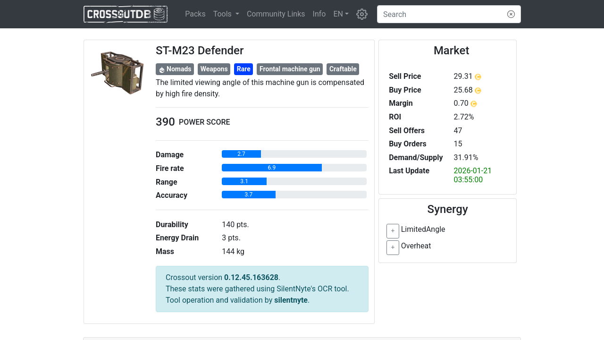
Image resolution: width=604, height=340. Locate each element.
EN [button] (338, 13)
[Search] (449, 14)
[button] (226, 14)
